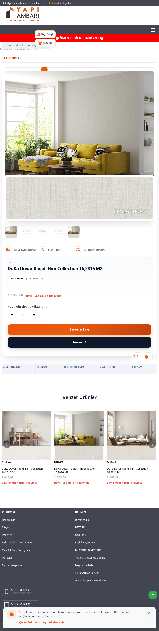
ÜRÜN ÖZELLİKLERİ (12, 367)
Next (152, 445)
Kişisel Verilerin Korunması (17, 542)
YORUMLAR (42, 367)
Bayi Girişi (80, 535)
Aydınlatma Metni (55, 622)
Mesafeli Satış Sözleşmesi (16, 550)
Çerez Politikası (29, 622)
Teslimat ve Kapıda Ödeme (90, 557)
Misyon (6, 527)
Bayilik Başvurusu (85, 542)
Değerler (7, 535)
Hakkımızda (8, 520)
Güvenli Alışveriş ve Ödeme (90, 580)
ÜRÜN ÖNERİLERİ (108, 367)
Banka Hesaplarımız (13, 565)
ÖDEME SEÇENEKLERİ (74, 367)
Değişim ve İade (84, 565)
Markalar (7, 557)
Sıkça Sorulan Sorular (87, 573)
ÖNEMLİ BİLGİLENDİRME (79, 38)
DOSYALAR (137, 367)
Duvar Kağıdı (82, 520)
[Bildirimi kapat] (149, 613)
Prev (7, 445)
